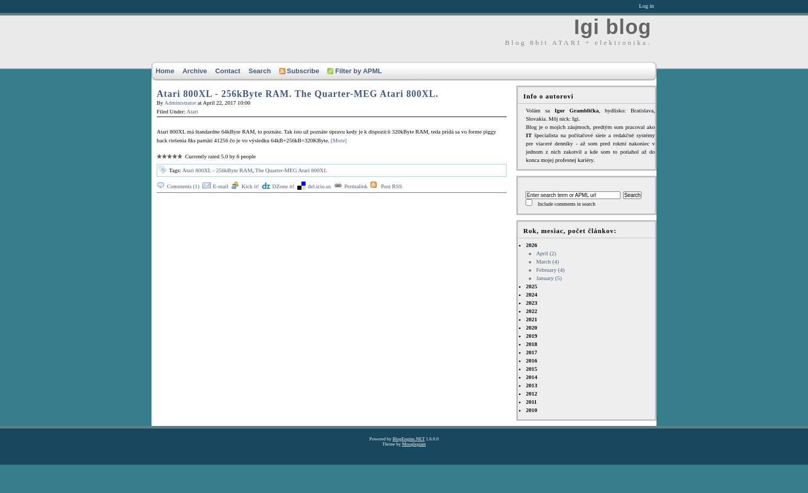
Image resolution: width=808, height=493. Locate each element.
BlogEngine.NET (409, 438)
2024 (531, 294)
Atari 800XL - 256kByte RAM (217, 170)
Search (259, 71)
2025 (531, 286)
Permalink (355, 186)
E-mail (220, 186)
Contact (227, 71)
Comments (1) (183, 186)
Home (165, 71)
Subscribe (299, 71)
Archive (194, 71)
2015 (531, 369)
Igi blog (612, 26)
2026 (590, 262)
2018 (531, 344)
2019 (531, 336)
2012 (531, 393)
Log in (646, 6)
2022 (531, 311)
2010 (531, 410)
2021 (531, 319)
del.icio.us (319, 186)
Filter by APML (354, 71)
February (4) (550, 270)
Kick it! (250, 186)
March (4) (547, 261)
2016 (531, 360)
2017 (531, 352)
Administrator (180, 103)
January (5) (549, 278)
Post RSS (391, 186)
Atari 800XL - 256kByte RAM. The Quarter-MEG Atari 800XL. (298, 94)
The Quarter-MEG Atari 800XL (291, 170)
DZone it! (283, 186)
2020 (531, 327)
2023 (531, 303)
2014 (531, 377)
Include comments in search (566, 204)
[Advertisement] (192, 470)
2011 (531, 402)
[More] (339, 140)
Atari (192, 111)
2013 (531, 385)
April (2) (546, 253)
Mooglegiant (414, 444)
